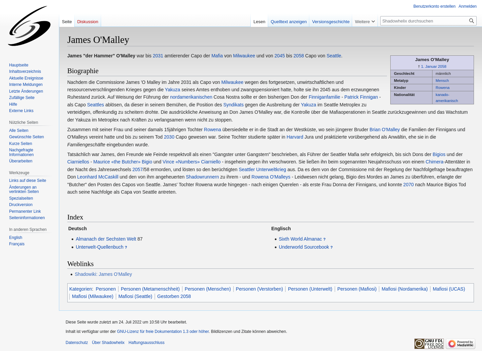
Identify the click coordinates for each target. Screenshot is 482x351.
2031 (158, 55)
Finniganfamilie (324, 97)
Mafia (217, 55)
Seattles (95, 104)
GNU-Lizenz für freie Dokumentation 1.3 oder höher (163, 331)
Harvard (295, 137)
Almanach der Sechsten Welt (106, 239)
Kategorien (80, 289)
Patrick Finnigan (361, 97)
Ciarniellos (78, 161)
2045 (279, 55)
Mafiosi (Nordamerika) (405, 289)
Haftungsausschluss (146, 342)
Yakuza (172, 89)
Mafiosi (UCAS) (449, 289)
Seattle (334, 55)
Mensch (442, 81)
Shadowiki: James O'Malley (103, 274)
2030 (169, 137)
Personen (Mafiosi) (357, 289)
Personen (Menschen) (208, 289)
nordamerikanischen (191, 97)
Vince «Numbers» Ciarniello (192, 161)
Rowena (443, 88)
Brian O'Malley (385, 129)
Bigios (439, 154)
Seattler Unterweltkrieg (262, 169)
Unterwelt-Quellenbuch (99, 247)
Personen (106, 289)
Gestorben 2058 (174, 296)
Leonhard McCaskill (97, 177)
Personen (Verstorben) (259, 289)
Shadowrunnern (202, 177)
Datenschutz (77, 342)
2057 (138, 169)
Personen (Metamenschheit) (150, 289)
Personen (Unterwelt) (310, 289)
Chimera (435, 161)
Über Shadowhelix (108, 342)
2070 (408, 184)
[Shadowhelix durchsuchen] (428, 21)
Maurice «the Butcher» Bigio (122, 161)
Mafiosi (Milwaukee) (92, 296)
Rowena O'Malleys (270, 177)
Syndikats (233, 104)
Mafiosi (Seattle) (135, 296)
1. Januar (429, 66)
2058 (442, 66)
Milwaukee (244, 55)
